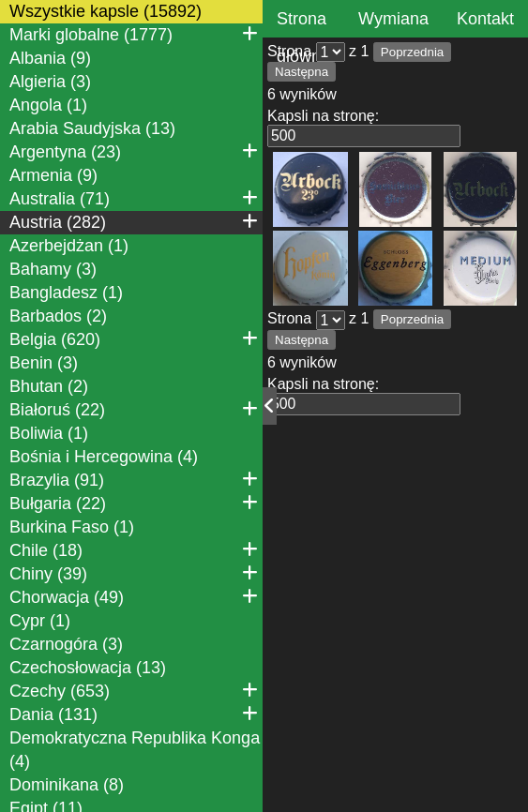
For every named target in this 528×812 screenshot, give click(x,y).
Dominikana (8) (66, 784)
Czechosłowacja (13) (87, 667)
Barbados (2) (58, 316)
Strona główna (303, 37)
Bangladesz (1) (66, 292)
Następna (301, 72)
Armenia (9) (53, 175)
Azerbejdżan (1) (68, 245)
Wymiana (393, 18)
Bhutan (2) (48, 386)
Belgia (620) (133, 338)
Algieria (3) (50, 81)
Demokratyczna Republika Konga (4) (134, 750)
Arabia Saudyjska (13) (92, 128)
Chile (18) (133, 549)
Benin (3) (43, 362)
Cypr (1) (39, 620)
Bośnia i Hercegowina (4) (103, 456)
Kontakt (485, 18)
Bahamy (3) (53, 269)
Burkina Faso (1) (71, 527)
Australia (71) (133, 198)
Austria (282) (133, 221)
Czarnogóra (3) (66, 644)
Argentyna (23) (133, 151)
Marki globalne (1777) (133, 33)
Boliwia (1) (48, 433)
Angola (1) (48, 105)
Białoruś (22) (133, 408)
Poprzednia (412, 52)
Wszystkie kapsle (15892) (105, 11)
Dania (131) (133, 713)
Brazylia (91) (133, 479)
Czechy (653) (133, 690)
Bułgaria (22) (133, 502)
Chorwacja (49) (133, 596)
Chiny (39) (133, 573)
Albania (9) (50, 58)
